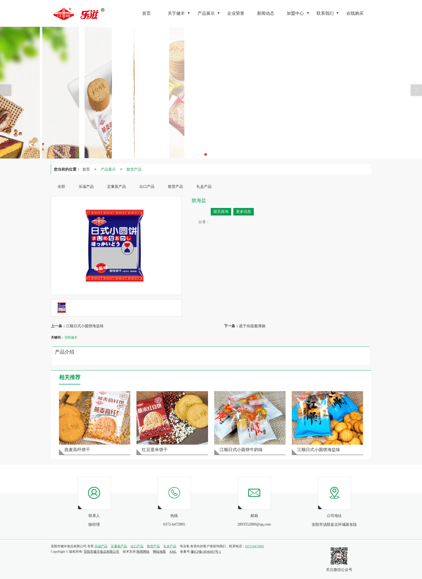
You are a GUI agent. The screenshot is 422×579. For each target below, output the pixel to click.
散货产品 (134, 169)
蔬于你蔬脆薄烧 (252, 326)
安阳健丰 (71, 337)
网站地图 (159, 551)
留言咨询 (220, 212)
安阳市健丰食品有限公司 (101, 551)
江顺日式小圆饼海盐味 (85, 326)
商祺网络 (142, 551)
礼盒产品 (169, 546)
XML (173, 551)
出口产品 (137, 546)
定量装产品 (119, 546)
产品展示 (108, 169)
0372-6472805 (254, 546)
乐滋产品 (100, 546)
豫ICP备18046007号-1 (206, 551)
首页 (86, 169)
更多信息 (243, 212)
